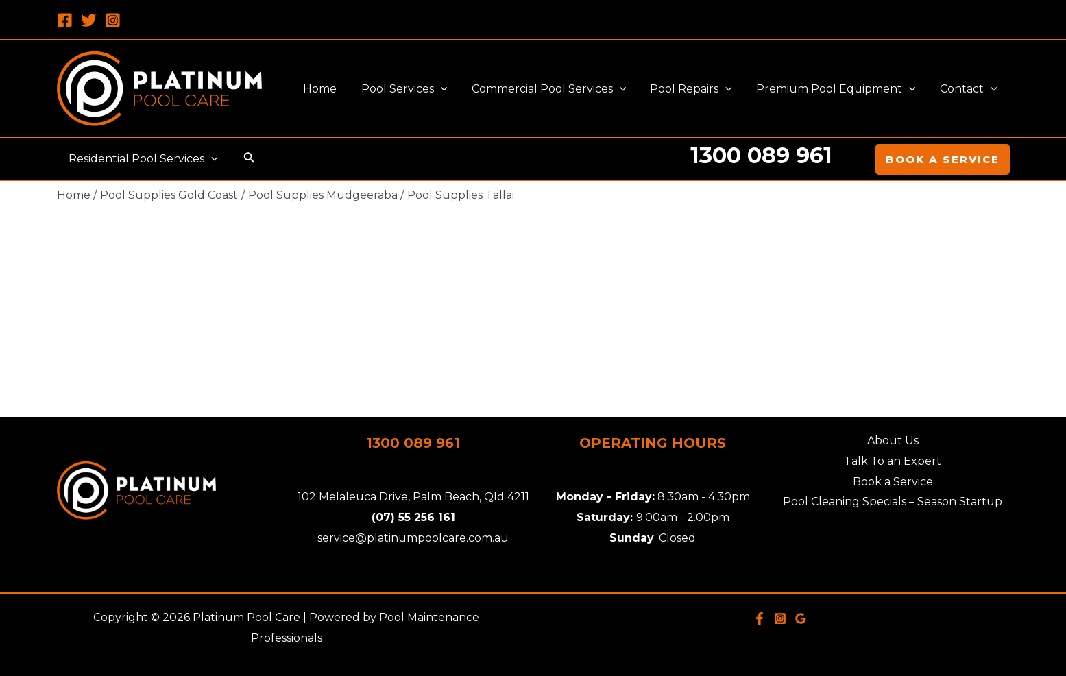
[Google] (801, 618)
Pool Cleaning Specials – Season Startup (892, 501)
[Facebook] (65, 20)
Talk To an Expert (892, 461)
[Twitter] (89, 20)
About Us (893, 440)
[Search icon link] (247, 159)
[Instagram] (113, 20)
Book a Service (893, 481)
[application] (451, 89)
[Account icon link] (855, 159)
